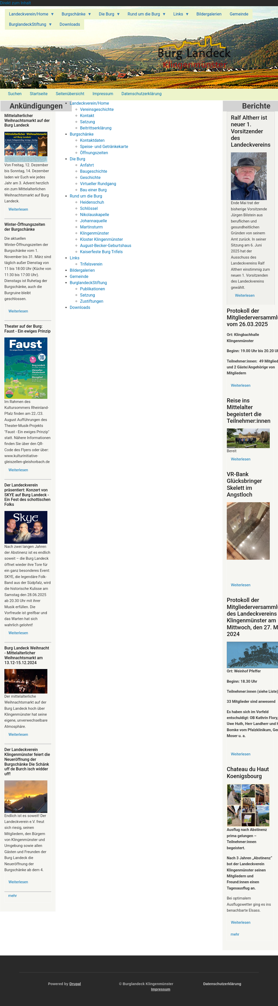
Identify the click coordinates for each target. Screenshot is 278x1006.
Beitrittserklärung (95, 128)
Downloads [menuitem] (70, 24)
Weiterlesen (18, 209)
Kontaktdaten (92, 140)
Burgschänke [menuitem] (74, 15)
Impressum (102, 93)
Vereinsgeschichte (97, 109)
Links (75, 257)
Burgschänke (81, 134)
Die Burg (77, 158)
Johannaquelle (93, 220)
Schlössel (89, 208)
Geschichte (90, 177)
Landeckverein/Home (89, 103)
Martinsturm (91, 227)
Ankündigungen (36, 106)
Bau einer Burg (93, 189)
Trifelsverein (91, 264)
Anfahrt (87, 165)
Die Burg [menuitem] (107, 15)
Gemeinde (79, 276)
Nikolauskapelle (94, 214)
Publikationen (92, 288)
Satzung (87, 121)
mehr (12, 895)
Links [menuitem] (179, 15)
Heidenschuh (92, 202)
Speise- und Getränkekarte (104, 146)
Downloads (80, 307)
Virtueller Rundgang (98, 183)
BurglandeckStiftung (88, 282)
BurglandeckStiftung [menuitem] (29, 26)
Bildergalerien (82, 270)
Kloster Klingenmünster (101, 239)
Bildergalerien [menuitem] (208, 14)
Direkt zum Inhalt (15, 3)
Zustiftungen (91, 301)
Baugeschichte (93, 171)
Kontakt (87, 115)
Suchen (15, 93)
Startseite (39, 93)
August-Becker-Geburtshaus (105, 245)
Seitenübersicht (70, 93)
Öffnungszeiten (94, 152)
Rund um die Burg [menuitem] (145, 15)
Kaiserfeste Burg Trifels (101, 251)
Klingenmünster (94, 233)
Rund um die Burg (86, 196)
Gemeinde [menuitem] (239, 14)
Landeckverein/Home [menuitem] (29, 15)
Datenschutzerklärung (141, 93)
